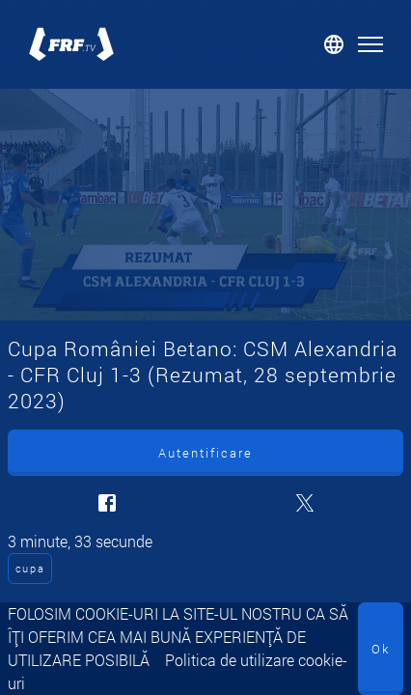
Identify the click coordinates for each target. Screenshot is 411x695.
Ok (380, 648)
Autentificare (205, 452)
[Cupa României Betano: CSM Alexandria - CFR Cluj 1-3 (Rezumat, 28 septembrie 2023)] (205, 204)
